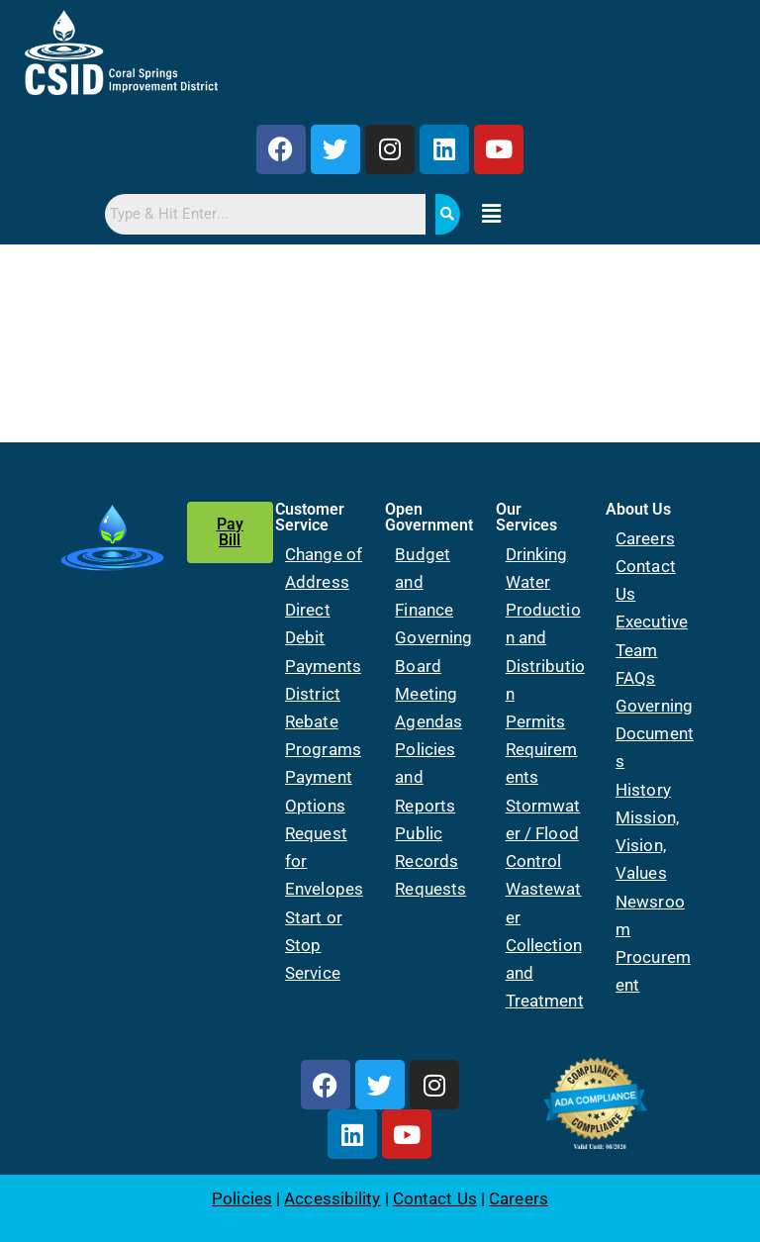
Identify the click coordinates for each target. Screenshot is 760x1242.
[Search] (447, 214)
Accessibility (332, 1198)
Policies (242, 1198)
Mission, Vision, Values (647, 845)
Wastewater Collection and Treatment (545, 944)
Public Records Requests (430, 861)
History (643, 790)
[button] (492, 214)
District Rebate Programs (323, 721)
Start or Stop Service (313, 945)
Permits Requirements (542, 749)
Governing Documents (655, 733)
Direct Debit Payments (323, 637)
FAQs (635, 678)
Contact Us (435, 1198)
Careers (645, 538)
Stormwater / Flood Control (543, 833)
